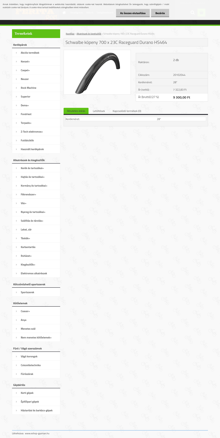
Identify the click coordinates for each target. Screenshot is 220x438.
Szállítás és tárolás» (32, 221)
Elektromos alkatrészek (34, 273)
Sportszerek (27, 292)
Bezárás (160, 13)
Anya (23, 320)
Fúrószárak (27, 374)
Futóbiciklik (27, 140)
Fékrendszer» (28, 194)
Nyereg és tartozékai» (33, 212)
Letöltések (99, 111)
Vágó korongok (29, 356)
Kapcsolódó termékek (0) (127, 111)
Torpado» (26, 123)
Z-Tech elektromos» (32, 132)
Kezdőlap (70, 33)
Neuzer (25, 79)
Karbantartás (28, 247)
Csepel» (25, 70)
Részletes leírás (76, 111)
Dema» (25, 105)
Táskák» (25, 238)
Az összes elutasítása (132, 13)
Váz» (23, 203)
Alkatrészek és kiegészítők (89, 33)
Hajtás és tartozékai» (33, 177)
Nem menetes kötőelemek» (36, 337)
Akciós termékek (30, 53)
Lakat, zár (26, 229)
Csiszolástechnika (31, 365)
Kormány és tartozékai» (34, 186)
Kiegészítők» (28, 265)
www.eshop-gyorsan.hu (37, 433)
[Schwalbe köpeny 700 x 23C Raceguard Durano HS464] (97, 51)
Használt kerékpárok (32, 149)
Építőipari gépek (30, 402)
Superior (25, 97)
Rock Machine (28, 88)
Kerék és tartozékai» (32, 168)
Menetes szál (28, 329)
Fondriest (26, 114)
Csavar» (25, 311)
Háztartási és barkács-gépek (37, 410)
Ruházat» (26, 256)
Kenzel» (25, 61)
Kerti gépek (27, 393)
